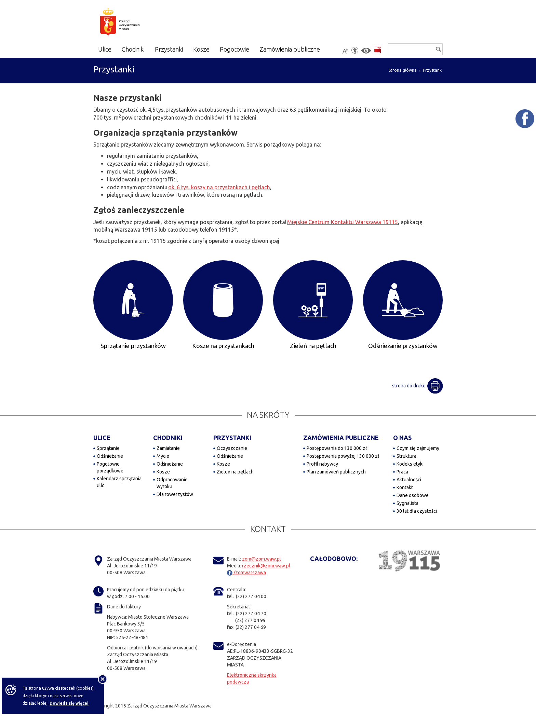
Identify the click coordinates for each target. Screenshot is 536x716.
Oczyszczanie (232, 448)
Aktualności (409, 479)
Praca (402, 471)
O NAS (402, 437)
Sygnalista (407, 503)
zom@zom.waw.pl (261, 559)
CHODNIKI (168, 437)
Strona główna (403, 70)
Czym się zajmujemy (418, 448)
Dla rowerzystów (175, 494)
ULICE (101, 437)
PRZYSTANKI (232, 437)
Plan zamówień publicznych (336, 471)
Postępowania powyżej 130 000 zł (343, 456)
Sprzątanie (108, 448)
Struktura (406, 456)
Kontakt (405, 487)
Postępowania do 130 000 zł (337, 448)
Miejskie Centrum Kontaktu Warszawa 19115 (342, 222)
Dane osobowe (413, 495)
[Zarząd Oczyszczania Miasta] (133, 23)
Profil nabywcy (322, 464)
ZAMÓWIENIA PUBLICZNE (341, 437)
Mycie (163, 456)
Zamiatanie (168, 448)
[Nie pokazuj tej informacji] (102, 679)
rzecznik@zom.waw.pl (266, 565)
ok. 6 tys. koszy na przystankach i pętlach (219, 187)
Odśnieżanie (110, 456)
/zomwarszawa (246, 572)
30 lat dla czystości (417, 511)
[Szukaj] (415, 49)
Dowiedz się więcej (69, 703)
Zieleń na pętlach (235, 471)
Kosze (163, 471)
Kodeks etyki (410, 464)
